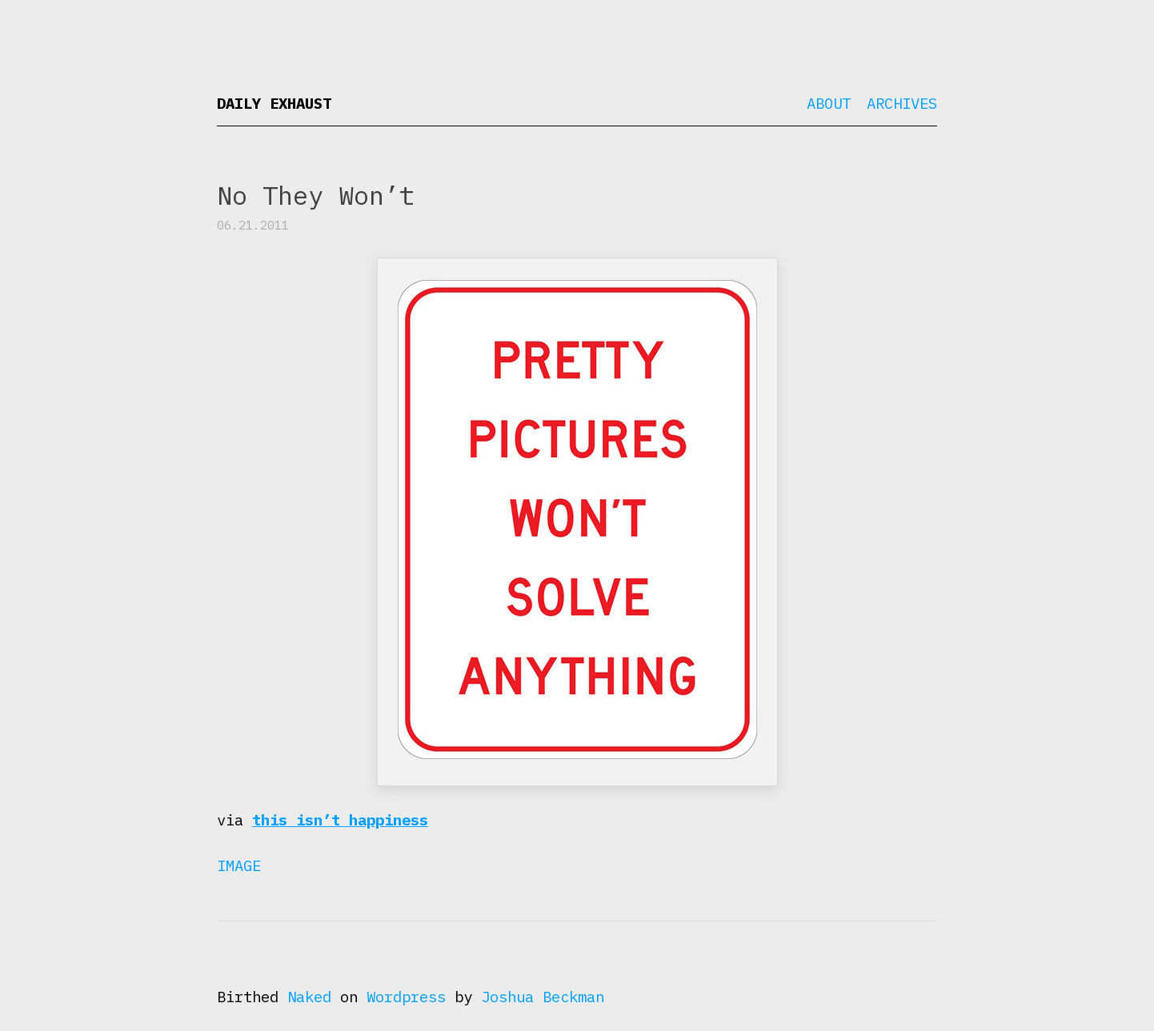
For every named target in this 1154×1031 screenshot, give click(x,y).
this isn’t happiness (340, 819)
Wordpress (406, 996)
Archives (902, 103)
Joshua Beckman (542, 996)
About (829, 103)
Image (239, 865)
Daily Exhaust (274, 103)
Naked (309, 996)
